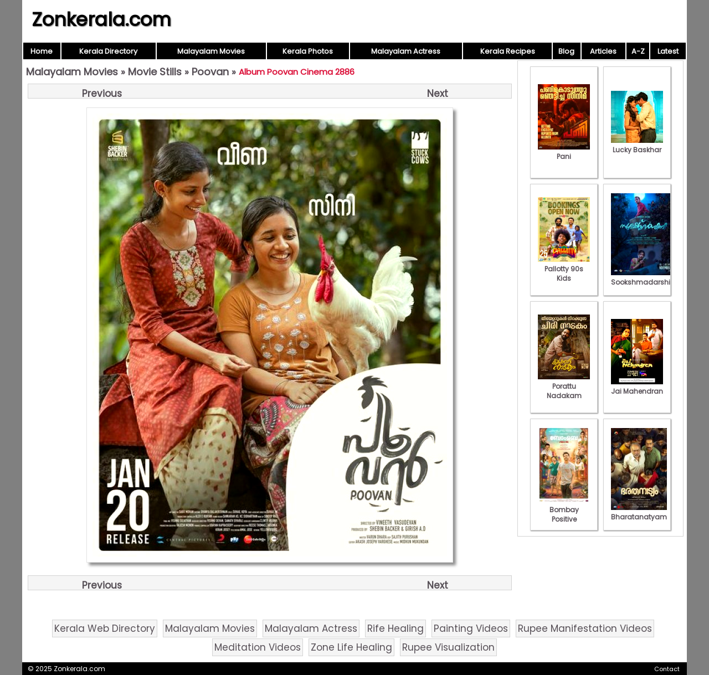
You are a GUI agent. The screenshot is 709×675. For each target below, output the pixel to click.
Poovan (210, 72)
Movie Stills (155, 72)
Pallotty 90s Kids (564, 269)
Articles (603, 51)
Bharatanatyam (639, 512)
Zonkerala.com (101, 19)
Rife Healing (395, 628)
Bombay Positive (564, 510)
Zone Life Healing (351, 647)
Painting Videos (471, 628)
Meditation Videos (257, 647)
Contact (667, 668)
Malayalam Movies (211, 51)
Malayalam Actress (405, 51)
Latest (668, 51)
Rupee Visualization (448, 647)
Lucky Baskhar (637, 145)
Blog (566, 51)
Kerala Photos (307, 51)
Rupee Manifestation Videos (585, 628)
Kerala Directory (108, 51)
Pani (564, 151)
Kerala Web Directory (104, 628)
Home (41, 51)
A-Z (638, 51)
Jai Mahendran (637, 386)
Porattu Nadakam (564, 386)
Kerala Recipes (507, 51)
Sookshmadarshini (643, 277)
